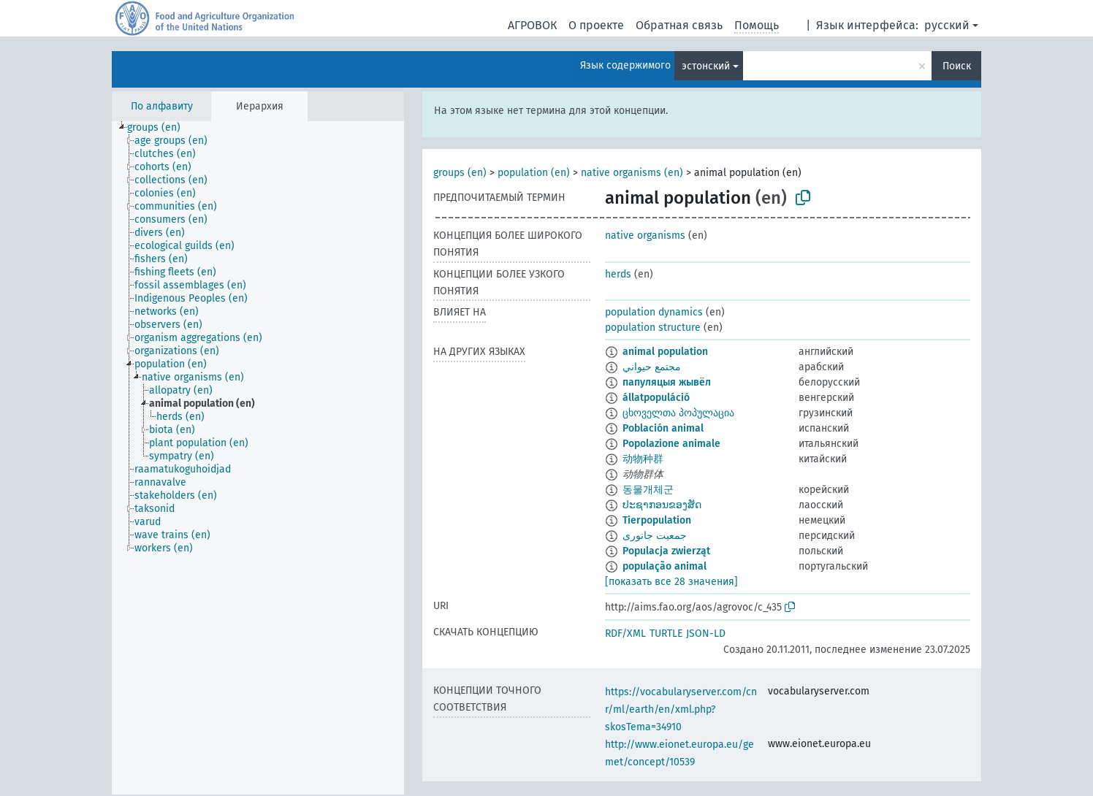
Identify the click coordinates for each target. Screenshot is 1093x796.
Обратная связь (679, 25)
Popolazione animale (671, 443)
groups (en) (460, 173)
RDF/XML (625, 633)
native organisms (645, 235)
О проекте (596, 25)
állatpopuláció (656, 397)
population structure (653, 327)
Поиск (956, 66)
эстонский (706, 66)
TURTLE (666, 633)
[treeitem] (160, 127)
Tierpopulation (656, 520)
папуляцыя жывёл (666, 382)
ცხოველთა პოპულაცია (678, 413)
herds (618, 274)
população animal (664, 566)
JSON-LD (706, 633)
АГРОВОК (532, 25)
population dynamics (654, 312)
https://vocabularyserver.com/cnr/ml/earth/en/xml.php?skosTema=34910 (681, 709)
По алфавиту (162, 106)
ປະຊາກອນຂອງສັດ (661, 505)
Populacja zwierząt (666, 551)
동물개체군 (648, 489)
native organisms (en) (632, 173)
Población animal (663, 428)
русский (947, 25)
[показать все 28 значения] (671, 581)
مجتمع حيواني (651, 367)
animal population (665, 351)
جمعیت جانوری (654, 535)
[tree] (258, 458)
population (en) (534, 173)
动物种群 (642, 459)
